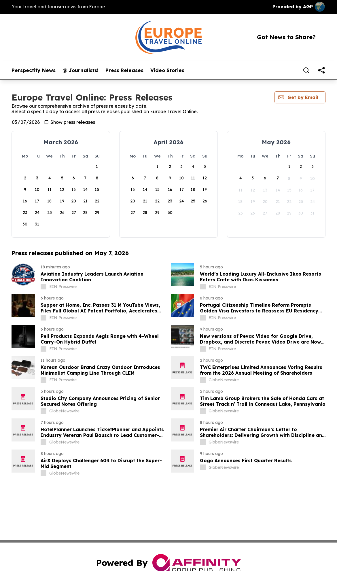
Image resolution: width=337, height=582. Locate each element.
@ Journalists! (81, 70)
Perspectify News (34, 70)
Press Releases (124, 70)
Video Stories (167, 70)
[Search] (306, 70)
